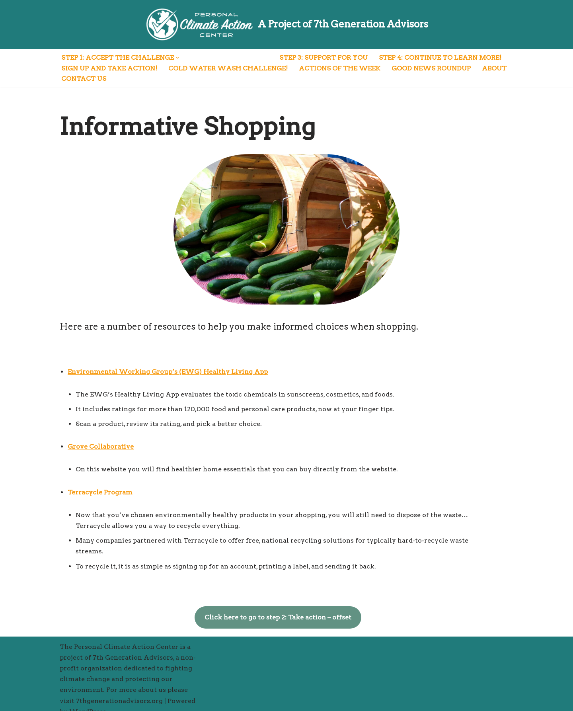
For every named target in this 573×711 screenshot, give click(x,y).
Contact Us (83, 79)
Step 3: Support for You (323, 57)
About (494, 68)
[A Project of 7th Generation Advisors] (286, 24)
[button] (177, 57)
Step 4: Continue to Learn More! (440, 57)
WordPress (87, 701)
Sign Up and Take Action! (109, 68)
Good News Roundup (431, 68)
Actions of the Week (339, 68)
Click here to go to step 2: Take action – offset (286, 606)
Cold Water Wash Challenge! (228, 68)
